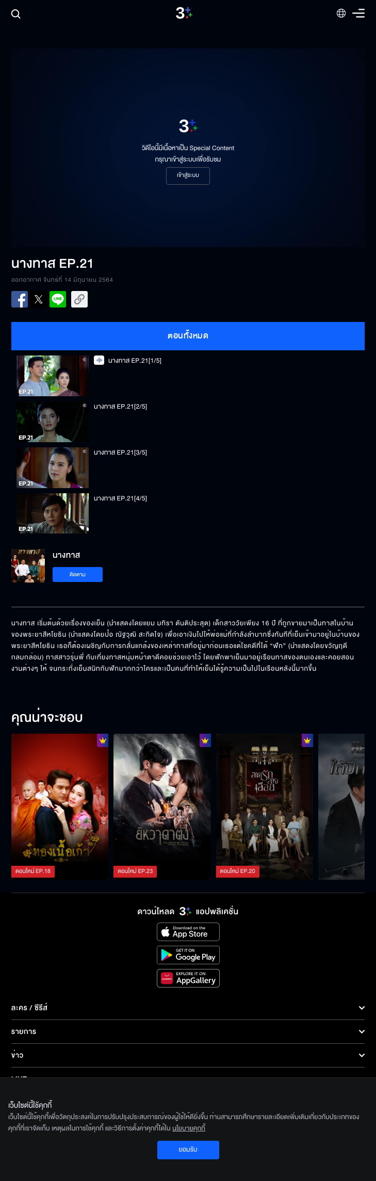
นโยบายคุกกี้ (188, 1128)
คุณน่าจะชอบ (47, 718)
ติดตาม (78, 574)
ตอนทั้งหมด (188, 336)
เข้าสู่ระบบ (188, 175)
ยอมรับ (187, 1149)
